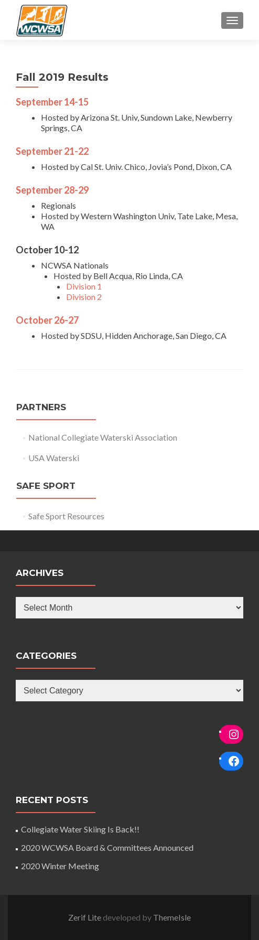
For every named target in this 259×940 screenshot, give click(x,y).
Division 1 (84, 286)
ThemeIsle (172, 917)
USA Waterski (53, 458)
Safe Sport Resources (66, 516)
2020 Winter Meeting (60, 866)
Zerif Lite (85, 917)
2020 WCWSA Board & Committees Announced (107, 847)
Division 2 (84, 297)
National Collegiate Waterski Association (102, 437)
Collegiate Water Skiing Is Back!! (80, 829)
